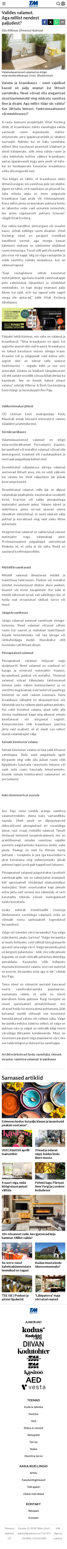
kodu (31, 1054)
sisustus (7, 1059)
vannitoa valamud (26, 1059)
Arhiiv (33, 1472)
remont (56, 1054)
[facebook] (45, 22)
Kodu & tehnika (33, 1407)
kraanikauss (48, 1059)
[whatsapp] (56, 22)
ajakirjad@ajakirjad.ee (29, 1533)
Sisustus (33, 1414)
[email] (62, 22)
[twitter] (50, 22)
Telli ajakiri (33, 1486)
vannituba (43, 1054)
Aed (33, 1421)
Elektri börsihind (33, 1493)
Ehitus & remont (33, 1428)
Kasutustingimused (33, 1479)
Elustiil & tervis (33, 1456)
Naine (33, 1449)
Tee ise (33, 1442)
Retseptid (33, 1435)
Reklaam (33, 1510)
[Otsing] (58, 3)
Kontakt (33, 1517)
